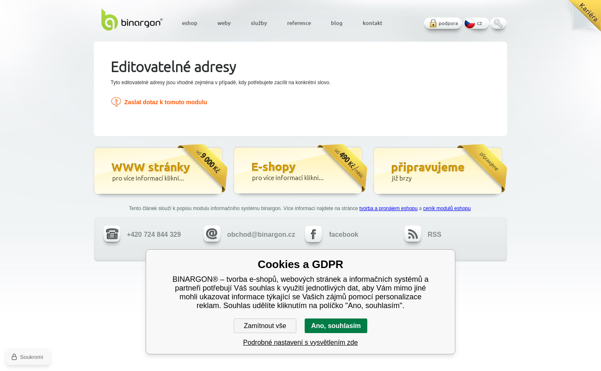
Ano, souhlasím (336, 325)
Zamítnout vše (265, 325)
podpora (448, 23)
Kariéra (581, 19)
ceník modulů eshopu (447, 208)
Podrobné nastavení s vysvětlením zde (300, 342)
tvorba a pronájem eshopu (388, 208)
